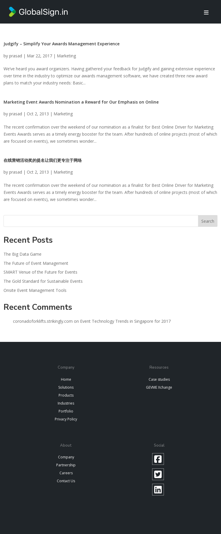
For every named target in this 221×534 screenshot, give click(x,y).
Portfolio (66, 411)
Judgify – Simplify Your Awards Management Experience (61, 43)
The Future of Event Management (36, 263)
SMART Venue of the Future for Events (40, 272)
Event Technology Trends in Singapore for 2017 (125, 321)
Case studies (159, 379)
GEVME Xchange (159, 387)
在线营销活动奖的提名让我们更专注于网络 (43, 160)
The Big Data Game (22, 254)
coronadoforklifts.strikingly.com (43, 321)
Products (66, 395)
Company (66, 457)
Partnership (66, 465)
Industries (66, 403)
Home (66, 379)
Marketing (66, 56)
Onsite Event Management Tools (35, 290)
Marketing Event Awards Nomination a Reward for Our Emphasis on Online (81, 102)
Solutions (66, 387)
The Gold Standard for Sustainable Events (43, 281)
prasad (15, 56)
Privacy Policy (66, 419)
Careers (66, 472)
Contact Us (66, 480)
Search (207, 221)
